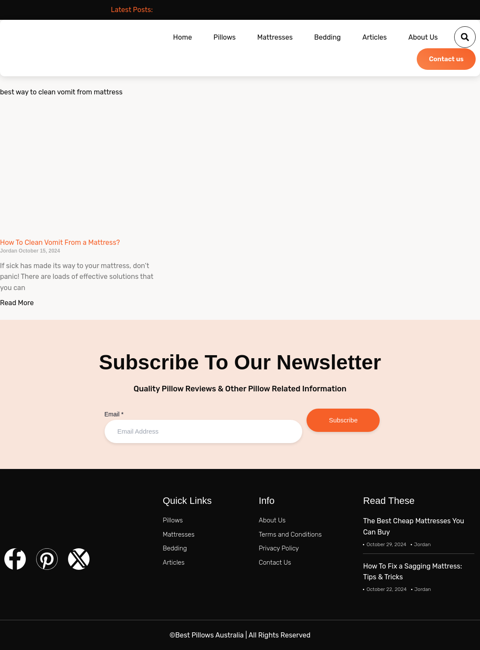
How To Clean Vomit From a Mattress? (60, 242)
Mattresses (275, 37)
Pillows (225, 37)
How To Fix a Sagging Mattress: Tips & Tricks (412, 571)
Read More (17, 303)
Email (114, 414)
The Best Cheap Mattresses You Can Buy (413, 526)
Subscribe (343, 420)
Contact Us (275, 562)
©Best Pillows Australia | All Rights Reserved (240, 635)
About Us (423, 37)
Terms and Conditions (290, 534)
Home (182, 37)
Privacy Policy (279, 548)
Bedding (327, 37)
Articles (374, 37)
